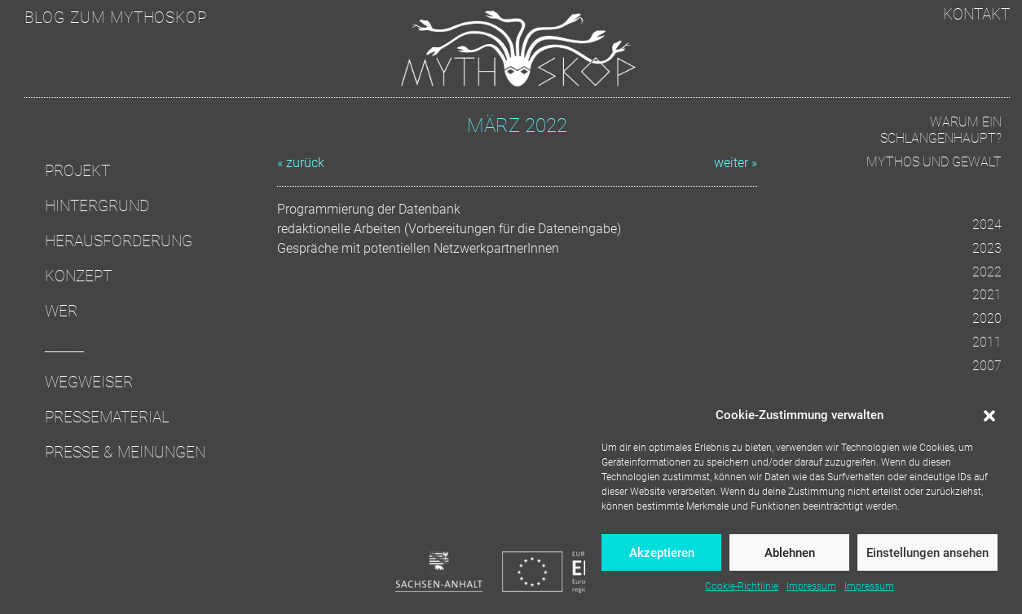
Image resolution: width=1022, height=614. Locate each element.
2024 (987, 224)
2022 (987, 272)
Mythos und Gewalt (934, 162)
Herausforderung (118, 241)
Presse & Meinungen (125, 452)
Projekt (77, 170)
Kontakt (976, 14)
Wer (61, 311)
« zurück (300, 162)
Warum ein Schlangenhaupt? (941, 130)
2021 (987, 295)
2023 (987, 248)
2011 (987, 342)
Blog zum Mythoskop (115, 17)
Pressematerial (107, 417)
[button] (989, 415)
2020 (987, 318)
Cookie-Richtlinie (741, 586)
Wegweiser (89, 382)
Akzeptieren (661, 553)
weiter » (735, 162)
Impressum (811, 586)
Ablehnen (789, 553)
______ (64, 346)
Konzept (78, 276)
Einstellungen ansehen (927, 553)
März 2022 (517, 125)
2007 (987, 365)
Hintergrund (97, 206)
